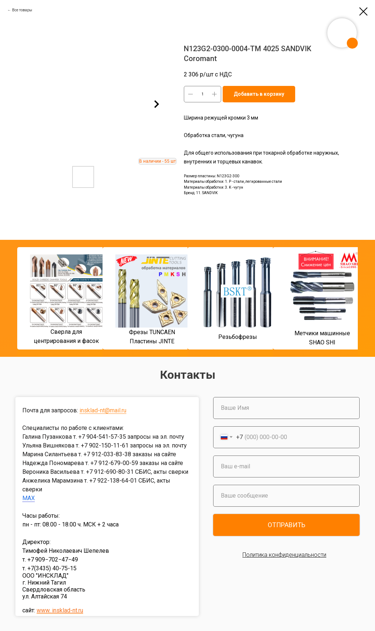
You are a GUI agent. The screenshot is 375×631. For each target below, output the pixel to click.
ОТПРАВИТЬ (286, 525)
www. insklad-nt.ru (60, 610)
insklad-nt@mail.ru (102, 410)
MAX (28, 498)
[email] (286, 466)
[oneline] (286, 496)
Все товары (22, 10)
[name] (286, 408)
